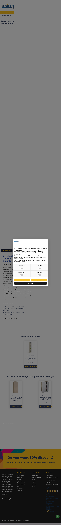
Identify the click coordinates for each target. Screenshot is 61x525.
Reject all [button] (22, 280)
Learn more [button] (30, 283)
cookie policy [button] (18, 254)
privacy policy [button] (19, 250)
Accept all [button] (39, 280)
